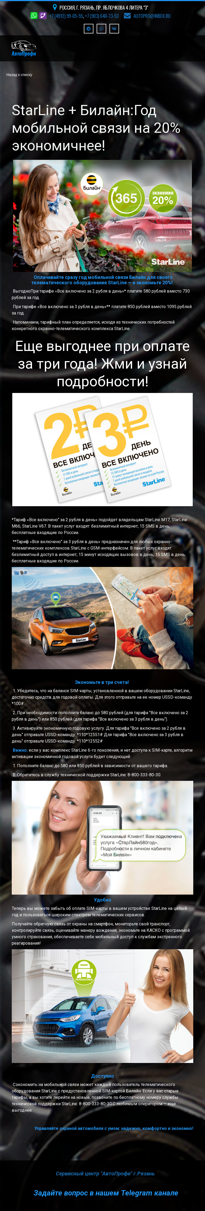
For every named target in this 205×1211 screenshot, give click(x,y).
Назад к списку (19, 75)
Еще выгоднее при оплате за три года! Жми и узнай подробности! (102, 364)
